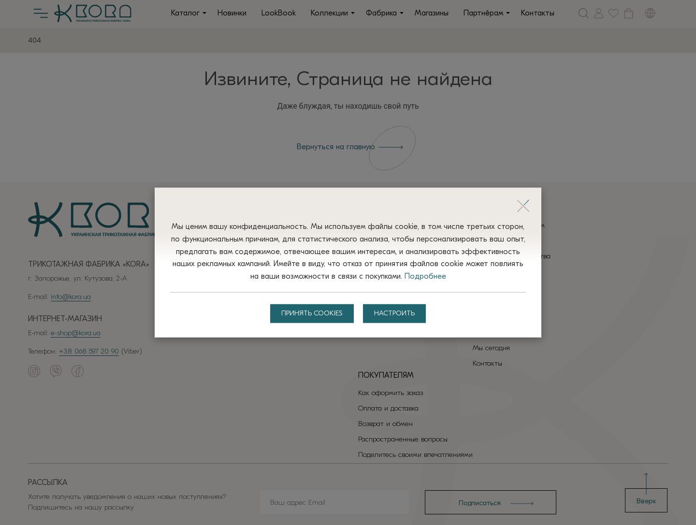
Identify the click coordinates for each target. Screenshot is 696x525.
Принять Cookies (310, 314)
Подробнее (455, 275)
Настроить (396, 314)
